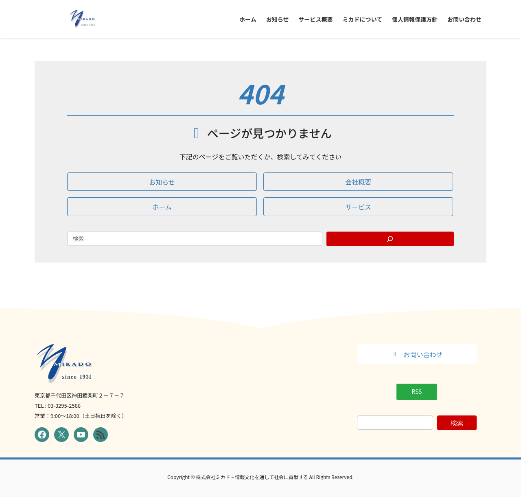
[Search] (390, 239)
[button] (162, 181)
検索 (457, 423)
